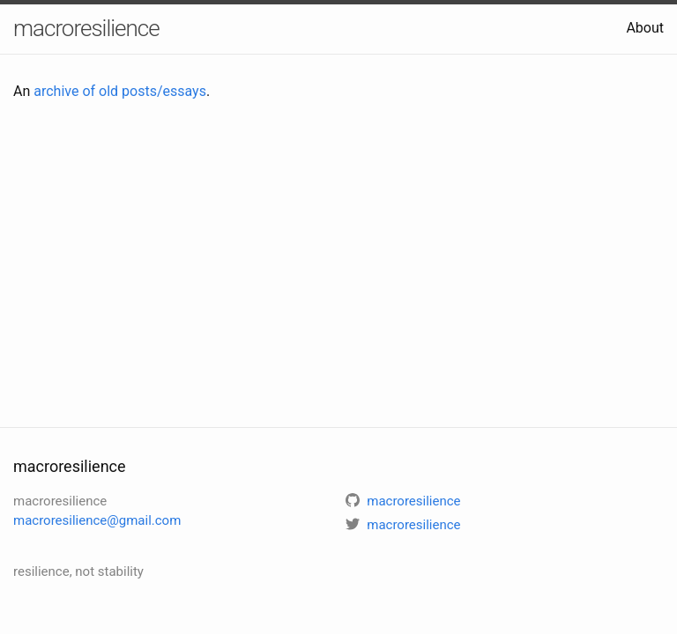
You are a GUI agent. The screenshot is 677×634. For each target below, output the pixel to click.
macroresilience (86, 28)
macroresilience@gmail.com (97, 520)
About (645, 27)
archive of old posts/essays (119, 91)
